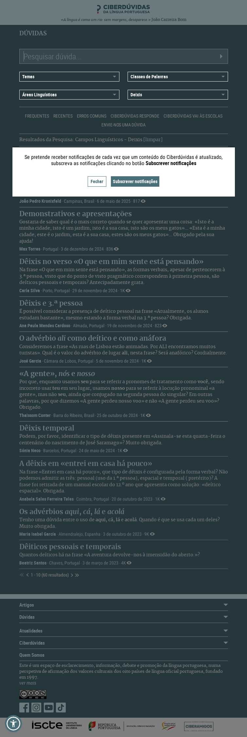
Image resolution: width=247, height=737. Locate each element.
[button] (13, 723)
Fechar (97, 181)
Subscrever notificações (135, 181)
